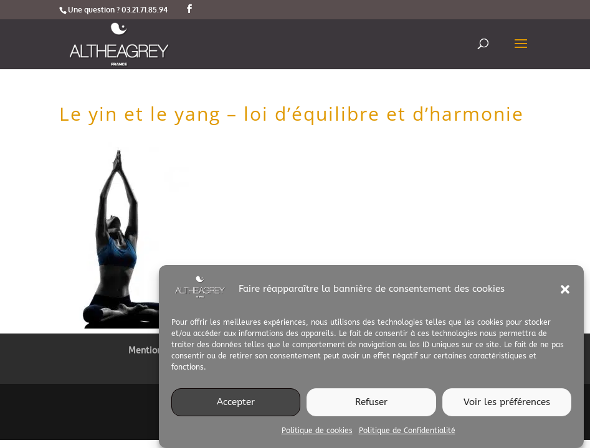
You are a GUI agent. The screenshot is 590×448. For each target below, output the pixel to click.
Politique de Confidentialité (407, 435)
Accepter (236, 407)
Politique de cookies (317, 435)
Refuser (371, 407)
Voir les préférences (507, 407)
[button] (565, 293)
